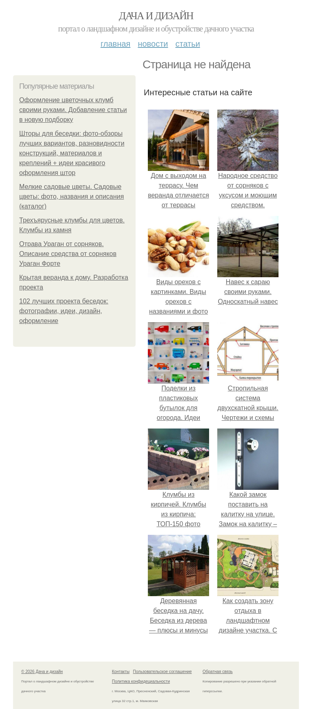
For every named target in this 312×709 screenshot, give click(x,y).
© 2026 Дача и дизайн (42, 671)
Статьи (187, 43)
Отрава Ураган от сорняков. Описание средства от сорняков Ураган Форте (67, 253)
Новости (153, 43)
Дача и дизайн (156, 16)
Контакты (120, 671)
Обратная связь (218, 671)
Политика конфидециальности (141, 681)
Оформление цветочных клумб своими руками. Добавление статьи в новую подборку (73, 109)
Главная (115, 43)
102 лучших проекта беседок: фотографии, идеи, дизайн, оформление (63, 311)
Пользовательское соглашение (162, 671)
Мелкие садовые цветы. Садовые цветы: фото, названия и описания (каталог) (71, 196)
